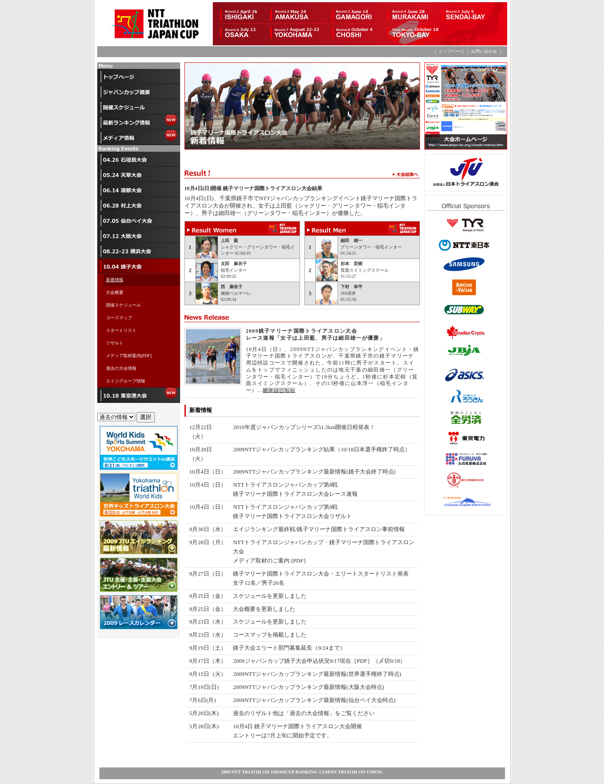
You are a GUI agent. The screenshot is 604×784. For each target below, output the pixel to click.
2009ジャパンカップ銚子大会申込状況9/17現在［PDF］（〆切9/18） (319, 661)
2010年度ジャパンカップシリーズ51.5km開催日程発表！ (304, 427)
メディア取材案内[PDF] (131, 355)
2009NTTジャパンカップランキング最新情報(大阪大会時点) (308, 687)
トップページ (451, 51)
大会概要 (114, 292)
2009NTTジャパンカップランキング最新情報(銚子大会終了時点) (314, 471)
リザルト (114, 343)
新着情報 (114, 279)
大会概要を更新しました (264, 609)
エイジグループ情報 (125, 380)
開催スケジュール (123, 305)
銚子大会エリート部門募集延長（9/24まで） (289, 647)
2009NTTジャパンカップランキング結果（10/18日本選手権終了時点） (321, 449)
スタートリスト (121, 330)
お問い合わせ (484, 51)
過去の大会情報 (121, 368)
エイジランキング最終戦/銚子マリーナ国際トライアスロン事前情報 (319, 529)
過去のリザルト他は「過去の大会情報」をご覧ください (304, 713)
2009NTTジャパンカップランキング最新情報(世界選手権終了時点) (317, 674)
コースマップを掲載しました (270, 634)
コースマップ (119, 317)
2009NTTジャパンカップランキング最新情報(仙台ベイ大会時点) (314, 700)
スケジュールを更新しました (270, 596)
